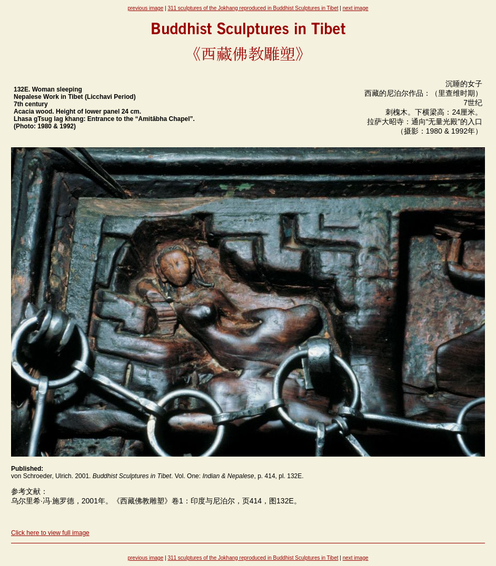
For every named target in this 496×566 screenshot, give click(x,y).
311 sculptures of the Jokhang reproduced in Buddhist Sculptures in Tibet (252, 8)
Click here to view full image (50, 533)
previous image (145, 8)
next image (356, 8)
